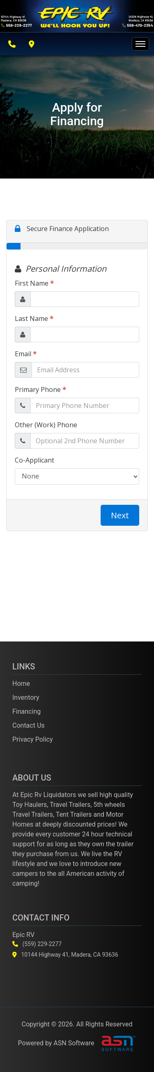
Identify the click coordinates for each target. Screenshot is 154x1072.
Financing (26, 711)
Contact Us (28, 725)
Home (21, 683)
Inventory (25, 697)
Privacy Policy (32, 739)
